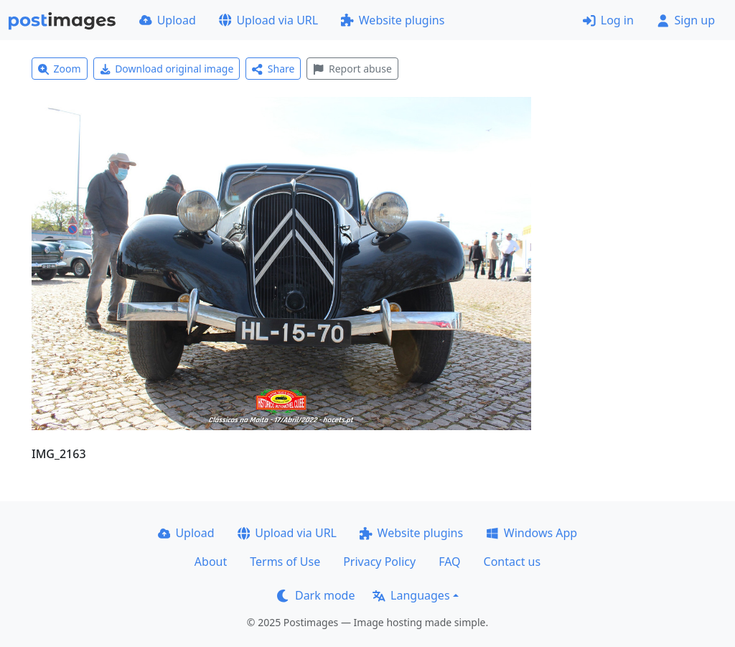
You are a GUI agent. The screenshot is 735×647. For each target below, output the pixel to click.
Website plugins (392, 20)
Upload (167, 20)
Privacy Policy (379, 561)
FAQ (449, 561)
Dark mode (316, 595)
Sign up (686, 20)
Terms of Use (285, 561)
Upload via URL (268, 20)
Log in (608, 20)
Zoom (59, 68)
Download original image (167, 68)
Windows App (531, 533)
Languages (411, 595)
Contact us (512, 561)
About (211, 561)
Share (273, 68)
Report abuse (352, 68)
